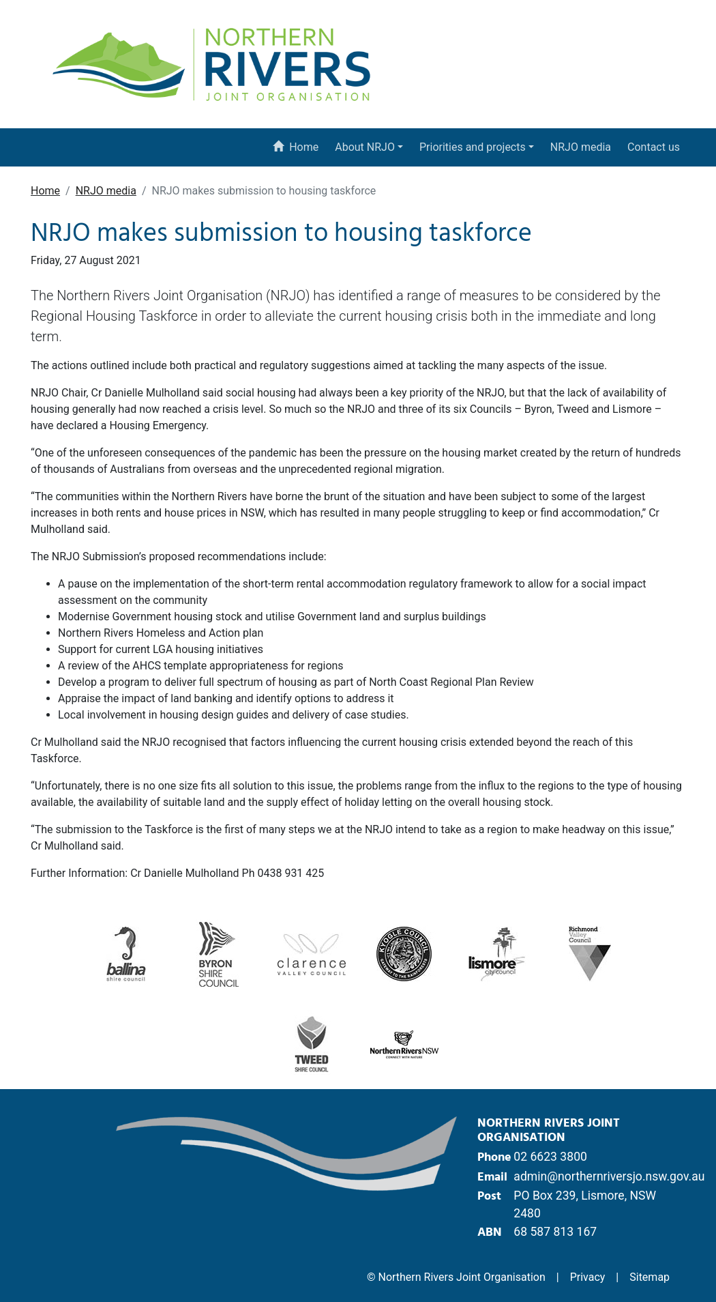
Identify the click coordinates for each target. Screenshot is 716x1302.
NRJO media (580, 147)
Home (294, 147)
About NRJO (365, 147)
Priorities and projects (472, 147)
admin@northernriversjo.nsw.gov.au (608, 1176)
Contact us (653, 147)
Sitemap (649, 1277)
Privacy (588, 1277)
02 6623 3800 (550, 1156)
